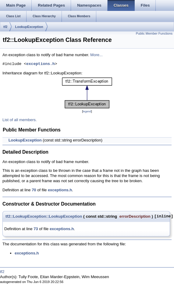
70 (34, 190)
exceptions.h (40, 64)
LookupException (29, 27)
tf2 (5, 27)
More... (96, 55)
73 (36, 229)
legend (87, 111)
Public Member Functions (154, 33)
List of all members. (19, 120)
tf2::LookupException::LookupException (43, 216)
